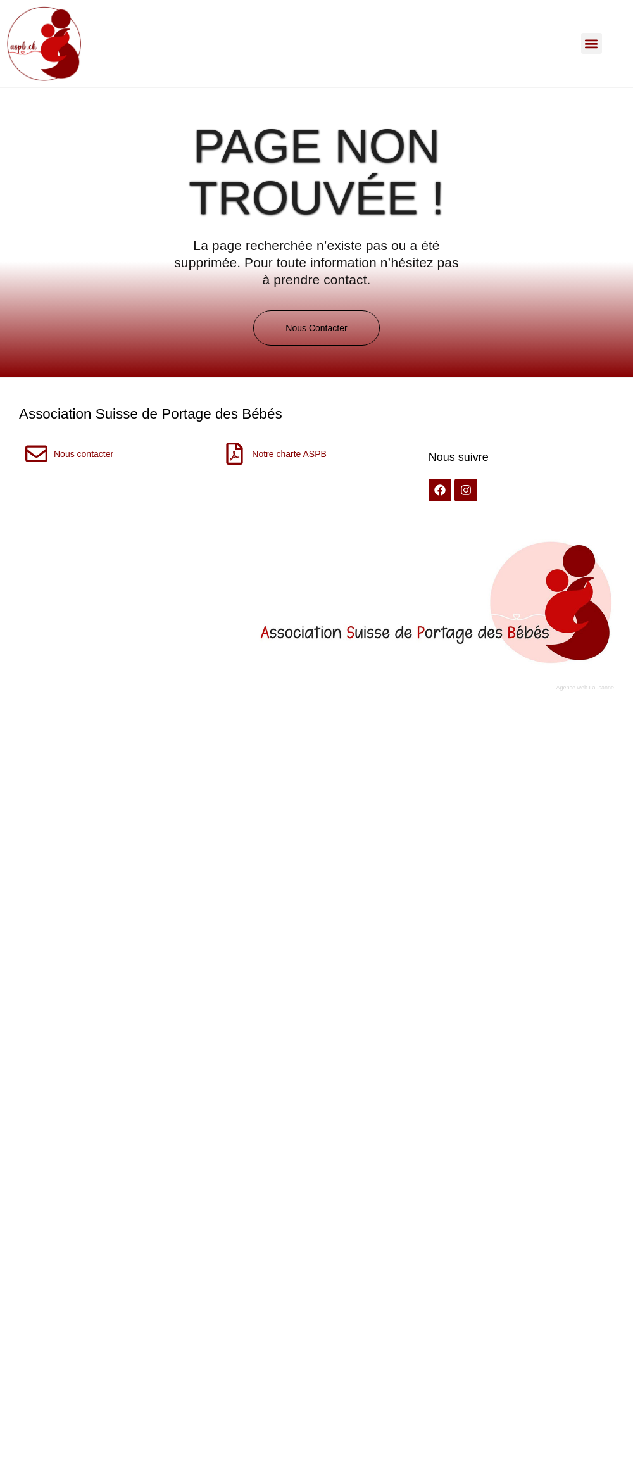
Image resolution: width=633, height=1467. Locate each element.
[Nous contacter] (36, 454)
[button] (591, 43)
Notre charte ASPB (289, 454)
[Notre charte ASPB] (234, 454)
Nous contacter (83, 454)
